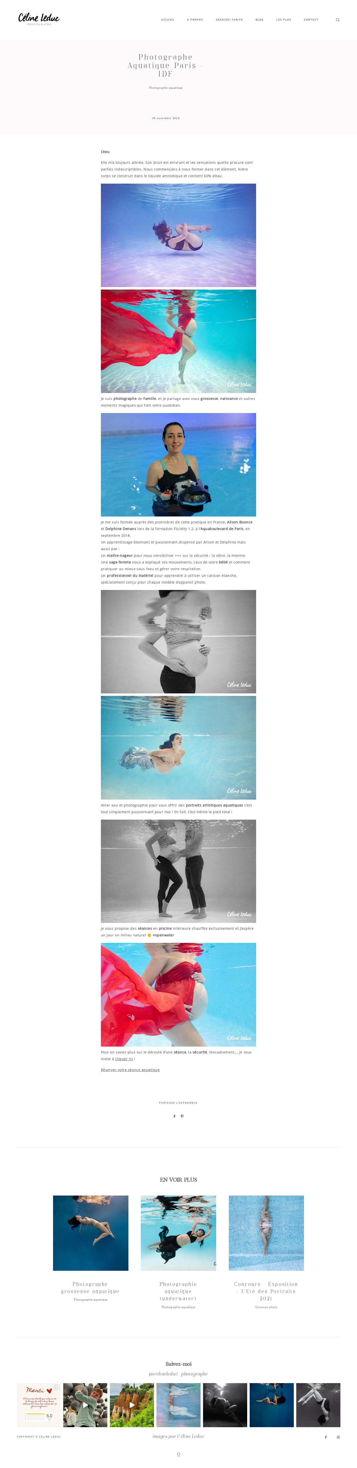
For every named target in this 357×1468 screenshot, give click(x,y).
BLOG (260, 19)
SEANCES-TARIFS (229, 19)
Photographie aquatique (166, 88)
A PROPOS (195, 19)
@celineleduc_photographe (178, 1374)
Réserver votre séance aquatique (130, 1070)
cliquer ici (124, 1059)
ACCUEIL (168, 19)
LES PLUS (283, 19)
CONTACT (311, 19)
